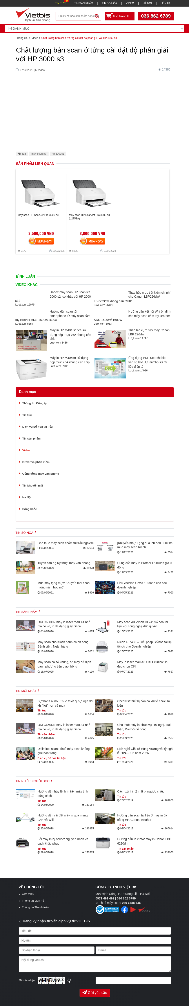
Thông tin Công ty (34, 403)
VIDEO (130, 3)
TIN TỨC (60, 3)
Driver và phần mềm (36, 462)
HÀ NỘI (147, 3)
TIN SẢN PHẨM (83, 3)
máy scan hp (38, 153)
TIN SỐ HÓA (109, 3)
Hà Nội (26, 497)
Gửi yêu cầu (94, 992)
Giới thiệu (28, 894)
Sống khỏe (29, 509)
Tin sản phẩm (31, 438)
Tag (22, 153)
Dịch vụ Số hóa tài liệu (37, 426)
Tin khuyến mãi (32, 485)
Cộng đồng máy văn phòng (40, 473)
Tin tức (27, 415)
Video (26, 450)
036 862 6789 (156, 16)
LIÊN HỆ (166, 3)
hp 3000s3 (58, 153)
